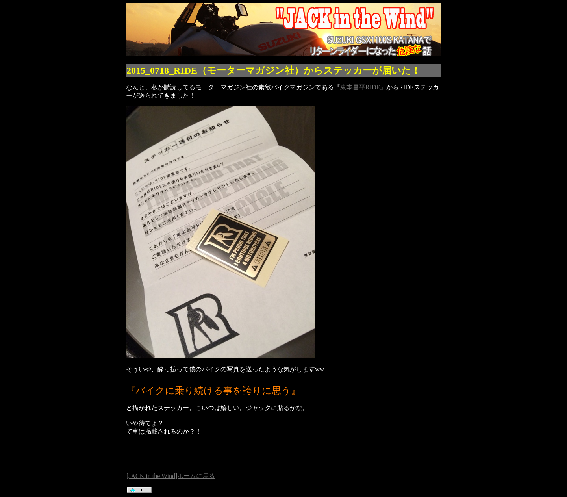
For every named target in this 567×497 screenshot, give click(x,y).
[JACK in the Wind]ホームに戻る (170, 476)
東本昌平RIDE (360, 87)
